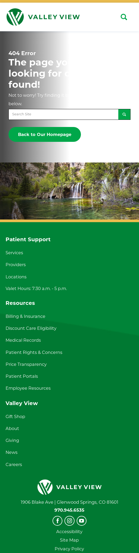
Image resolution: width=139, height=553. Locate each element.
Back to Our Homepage (44, 134)
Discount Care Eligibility (31, 328)
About (12, 428)
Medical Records (23, 340)
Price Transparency (26, 364)
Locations (16, 276)
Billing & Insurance (25, 316)
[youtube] (81, 521)
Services (14, 252)
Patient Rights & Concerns (34, 352)
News (12, 452)
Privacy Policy (69, 548)
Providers (16, 264)
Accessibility (69, 531)
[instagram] (69, 521)
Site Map (69, 540)
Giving (12, 440)
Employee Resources (28, 388)
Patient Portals (22, 376)
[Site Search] (124, 17)
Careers (14, 464)
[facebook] (57, 521)
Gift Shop (15, 416)
